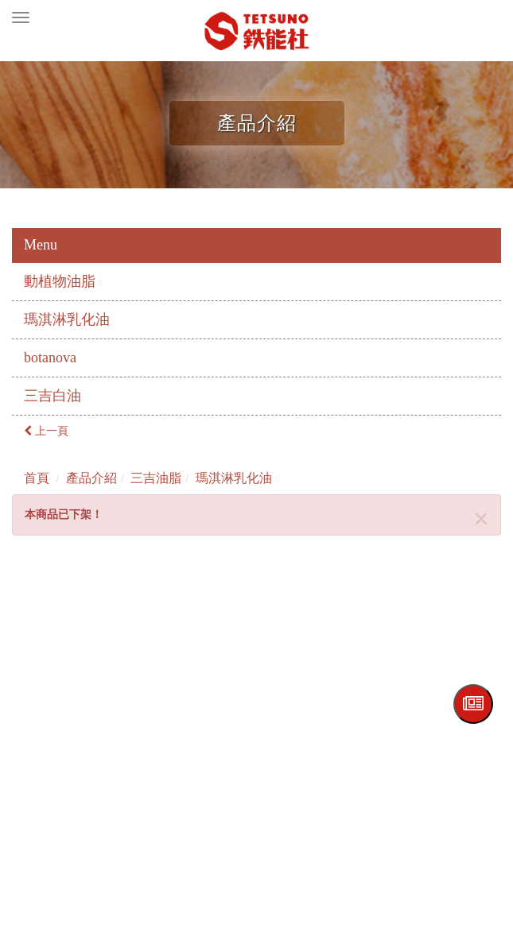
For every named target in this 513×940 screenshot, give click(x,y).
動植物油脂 (59, 281)
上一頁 (46, 431)
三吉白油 (52, 396)
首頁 (36, 478)
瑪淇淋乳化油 (67, 319)
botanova (50, 358)
